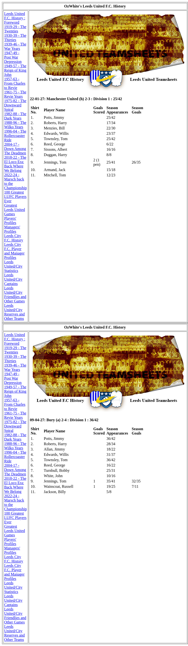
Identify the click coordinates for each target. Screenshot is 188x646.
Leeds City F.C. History (13, 238)
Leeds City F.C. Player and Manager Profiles (14, 251)
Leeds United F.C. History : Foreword (14, 18)
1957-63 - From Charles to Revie (15, 83)
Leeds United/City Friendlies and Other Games (15, 294)
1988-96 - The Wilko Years (15, 124)
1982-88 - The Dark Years (15, 116)
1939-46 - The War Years (15, 46)
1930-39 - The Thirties (15, 37)
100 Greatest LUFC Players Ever (15, 196)
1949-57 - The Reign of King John (15, 70)
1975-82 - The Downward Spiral (15, 105)
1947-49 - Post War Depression (13, 57)
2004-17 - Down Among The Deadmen (15, 148)
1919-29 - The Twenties (15, 29)
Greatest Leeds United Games (14, 209)
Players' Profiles (10, 220)
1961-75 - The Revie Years (15, 94)
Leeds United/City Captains (13, 279)
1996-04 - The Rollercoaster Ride (15, 135)
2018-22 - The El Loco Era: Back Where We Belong (15, 164)
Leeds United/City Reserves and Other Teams (14, 312)
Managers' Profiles (12, 229)
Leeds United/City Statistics (13, 266)
